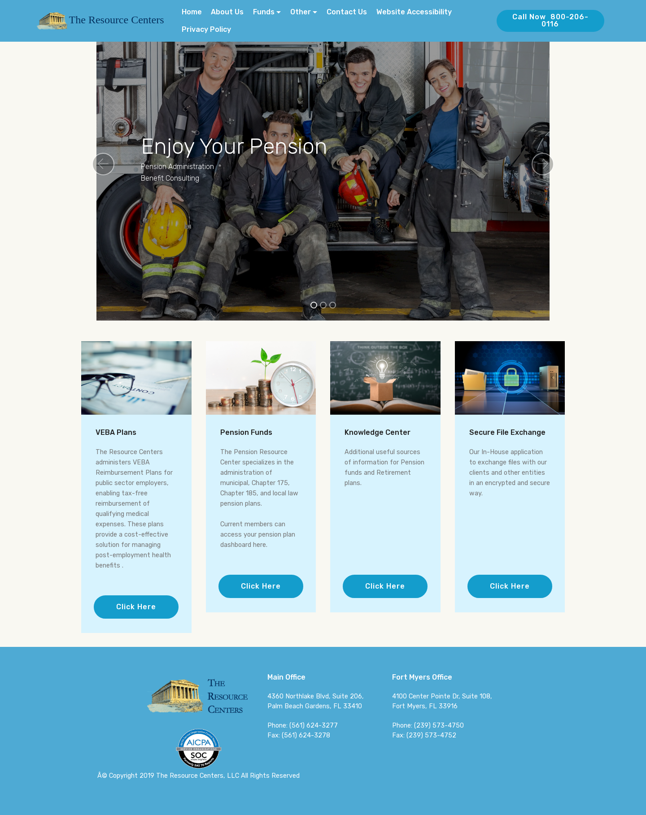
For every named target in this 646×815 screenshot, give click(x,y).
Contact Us (347, 12)
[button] (103, 164)
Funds (264, 12)
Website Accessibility (414, 12)
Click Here (136, 607)
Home (192, 12)
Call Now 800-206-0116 (550, 20)
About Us (227, 12)
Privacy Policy (206, 29)
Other (300, 12)
